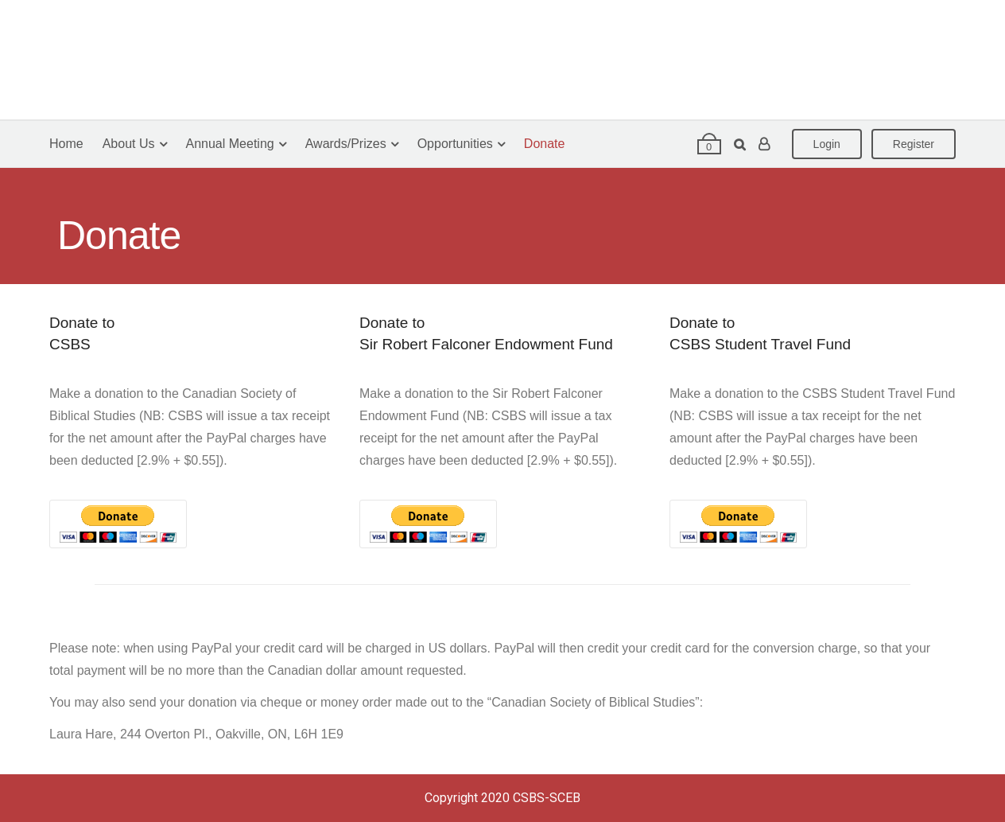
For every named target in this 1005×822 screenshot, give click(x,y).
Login (826, 144)
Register (913, 144)
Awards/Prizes (345, 143)
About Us (129, 143)
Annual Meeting (230, 143)
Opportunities (455, 143)
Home (66, 143)
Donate (544, 143)
